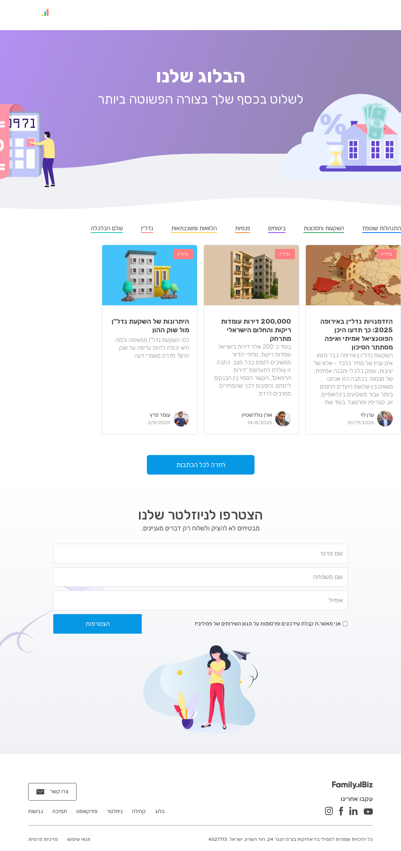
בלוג (342, 14)
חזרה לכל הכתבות (200, 467)
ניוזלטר (271, 14)
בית (374, 14)
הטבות (189, 14)
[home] (37, 15)
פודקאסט (229, 14)
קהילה (308, 14)
